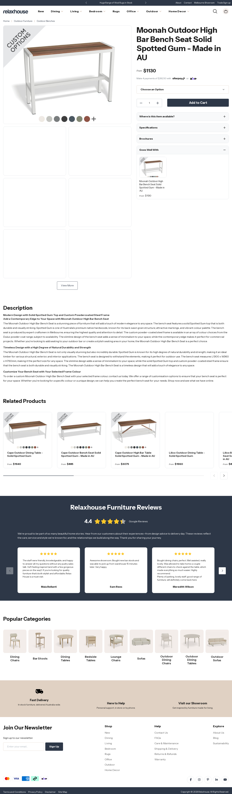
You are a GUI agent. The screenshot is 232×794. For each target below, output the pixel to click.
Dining (109, 737)
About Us (218, 732)
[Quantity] (149, 103)
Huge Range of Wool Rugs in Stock (116, 3)
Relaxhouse (203, 792)
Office (108, 759)
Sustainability (221, 743)
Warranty (160, 759)
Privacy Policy (35, 792)
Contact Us (161, 732)
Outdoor (110, 764)
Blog (215, 737)
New (107, 732)
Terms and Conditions (14, 792)
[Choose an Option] (183, 89)
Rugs (108, 754)
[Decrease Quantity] (141, 103)
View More (67, 285)
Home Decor (112, 770)
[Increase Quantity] (157, 103)
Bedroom (110, 748)
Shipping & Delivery (166, 748)
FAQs (157, 737)
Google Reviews (138, 523)
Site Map (62, 792)
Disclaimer (50, 792)
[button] (145, 3)
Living (108, 743)
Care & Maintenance (166, 743)
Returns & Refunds (165, 754)
